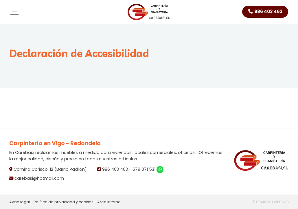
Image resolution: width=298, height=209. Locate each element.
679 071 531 (144, 169)
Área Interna (109, 201)
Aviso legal (19, 201)
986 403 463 (115, 169)
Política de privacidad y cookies (63, 201)
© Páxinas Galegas (271, 202)
